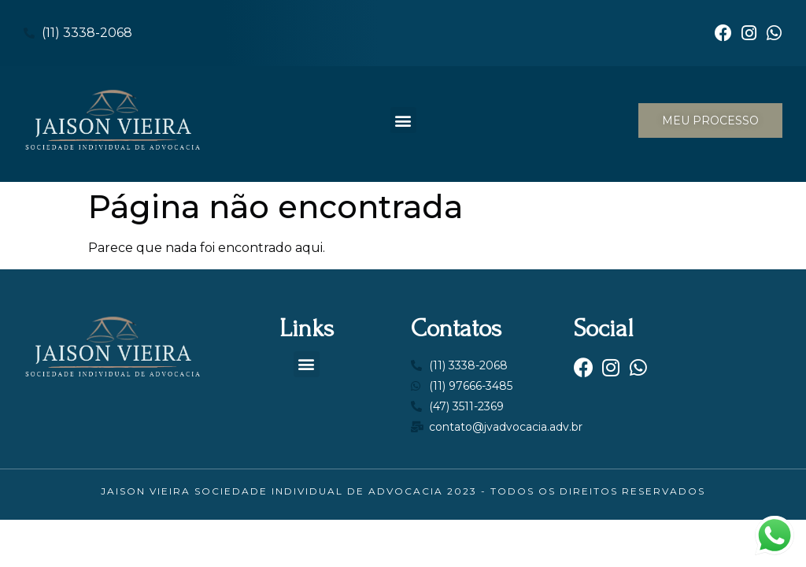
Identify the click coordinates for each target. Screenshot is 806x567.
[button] (403, 120)
